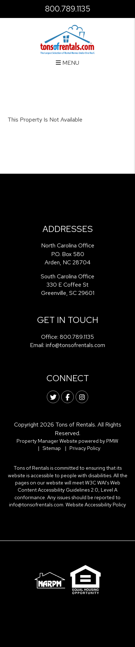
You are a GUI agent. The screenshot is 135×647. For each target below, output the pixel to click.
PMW (112, 441)
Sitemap (51, 448)
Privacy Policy (84, 448)
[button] (53, 397)
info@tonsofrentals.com (75, 345)
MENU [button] (67, 63)
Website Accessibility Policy (96, 504)
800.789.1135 (67, 9)
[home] (67, 39)
